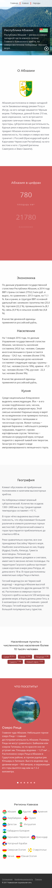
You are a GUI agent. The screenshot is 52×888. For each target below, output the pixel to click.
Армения (42, 811)
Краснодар (42, 837)
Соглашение (7, 879)
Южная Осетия (29, 856)
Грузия (32, 817)
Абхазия (11, 811)
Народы (36, 3)
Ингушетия (30, 824)
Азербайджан (14, 817)
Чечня (10, 856)
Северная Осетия (16, 849)
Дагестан (12, 824)
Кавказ (25, 3)
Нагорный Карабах (17, 843)
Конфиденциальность (24, 879)
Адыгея (27, 811)
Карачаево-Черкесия (18, 837)
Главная (14, 3)
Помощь (38, 879)
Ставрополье (40, 849)
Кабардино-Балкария (18, 830)
